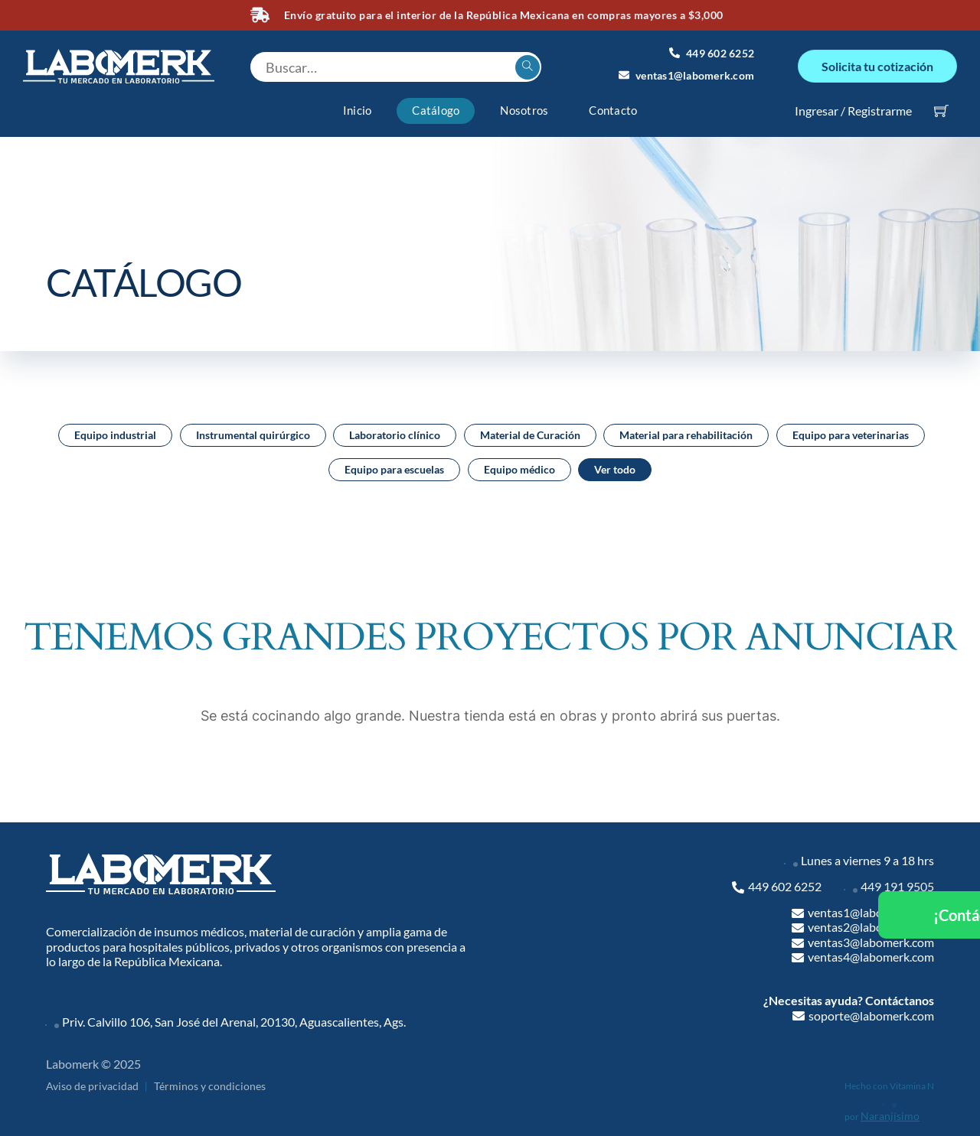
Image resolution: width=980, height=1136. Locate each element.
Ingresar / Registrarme (853, 106)
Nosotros (524, 107)
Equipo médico (519, 465)
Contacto (613, 107)
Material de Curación (530, 431)
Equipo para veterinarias (850, 431)
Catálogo (435, 107)
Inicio (357, 107)
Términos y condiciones (210, 1082)
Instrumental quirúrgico (253, 431)
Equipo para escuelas (394, 465)
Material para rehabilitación (686, 431)
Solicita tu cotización (877, 64)
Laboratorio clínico (394, 431)
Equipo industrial (115, 431)
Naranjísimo (890, 1111)
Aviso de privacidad (92, 1082)
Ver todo (614, 465)
